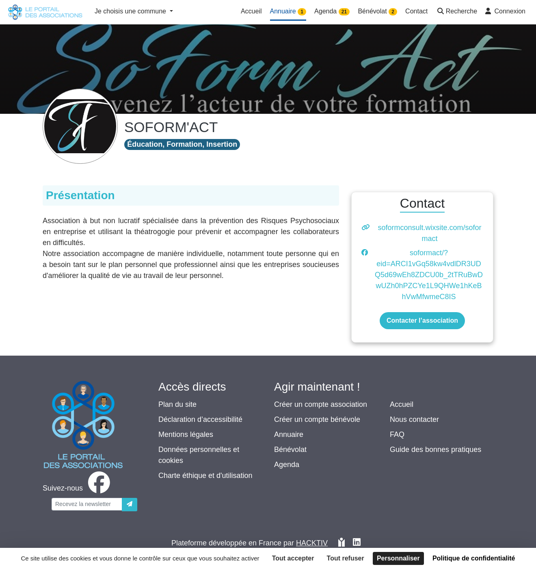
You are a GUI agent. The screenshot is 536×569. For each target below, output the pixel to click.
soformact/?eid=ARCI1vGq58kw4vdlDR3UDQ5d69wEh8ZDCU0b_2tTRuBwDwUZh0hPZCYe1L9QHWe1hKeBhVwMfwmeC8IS (429, 275)
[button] (456, 12)
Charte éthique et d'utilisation (205, 475)
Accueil (401, 404)
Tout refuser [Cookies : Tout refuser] (345, 558)
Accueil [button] (251, 11)
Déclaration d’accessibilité (200, 419)
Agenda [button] (332, 11)
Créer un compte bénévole (317, 419)
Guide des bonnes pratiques (435, 449)
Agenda (286, 464)
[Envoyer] (129, 504)
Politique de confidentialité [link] (473, 558)
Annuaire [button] (288, 11)
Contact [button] (416, 11)
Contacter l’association (422, 320)
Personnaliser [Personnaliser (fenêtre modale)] (398, 558)
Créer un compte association (320, 404)
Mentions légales (185, 434)
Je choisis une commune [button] (131, 11)
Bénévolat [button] (377, 11)
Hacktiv (312, 543)
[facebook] (78, 488)
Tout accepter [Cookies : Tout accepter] (293, 558)
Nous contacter (414, 419)
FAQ (397, 434)
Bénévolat (290, 449)
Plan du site (177, 404)
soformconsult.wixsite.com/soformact (429, 233)
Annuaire (288, 434)
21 (344, 12)
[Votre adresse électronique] (87, 504)
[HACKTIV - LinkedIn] (357, 543)
